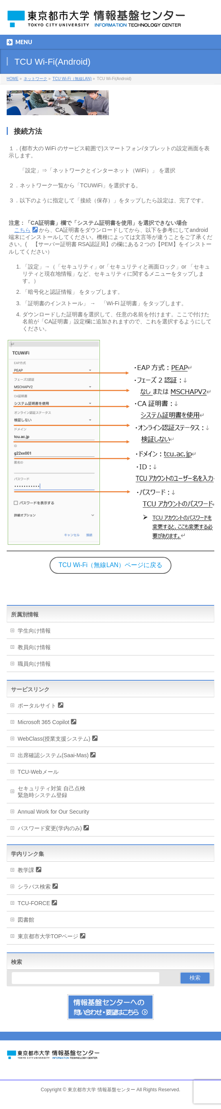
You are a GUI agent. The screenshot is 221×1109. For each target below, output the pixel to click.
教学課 (26, 870)
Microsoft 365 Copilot (44, 722)
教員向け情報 (34, 647)
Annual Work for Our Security (53, 811)
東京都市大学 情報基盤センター (101, 1089)
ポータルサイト (37, 705)
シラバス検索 (34, 886)
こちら (22, 230)
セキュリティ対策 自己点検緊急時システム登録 (51, 791)
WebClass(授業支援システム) (54, 739)
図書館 (26, 920)
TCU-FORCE (34, 903)
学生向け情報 (34, 630)
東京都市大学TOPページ (48, 936)
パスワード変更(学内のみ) (50, 828)
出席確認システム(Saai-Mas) (53, 755)
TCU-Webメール (38, 772)
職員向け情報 (34, 664)
